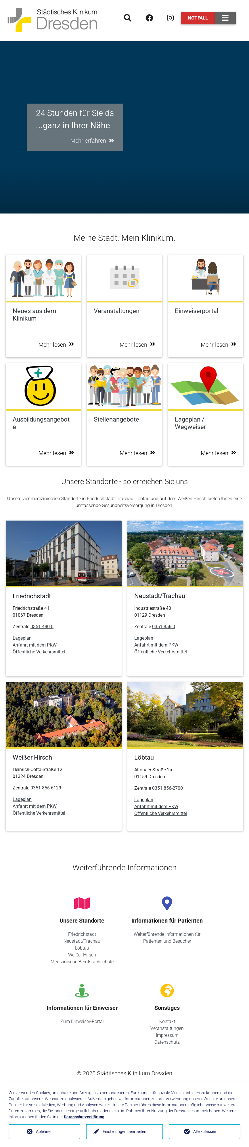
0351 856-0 (163, 626)
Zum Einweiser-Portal (82, 1021)
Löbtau (82, 948)
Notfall (198, 18)
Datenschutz (167, 1042)
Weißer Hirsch (82, 955)
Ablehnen (44, 1131)
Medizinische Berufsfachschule (82, 961)
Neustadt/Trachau (82, 941)
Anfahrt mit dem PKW (35, 645)
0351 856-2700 (167, 788)
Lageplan (22, 638)
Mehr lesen (56, 344)
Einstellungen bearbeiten (124, 1131)
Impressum (167, 1035)
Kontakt (167, 1021)
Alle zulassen (204, 1131)
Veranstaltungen (167, 1028)
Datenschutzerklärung (84, 1117)
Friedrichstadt (82, 934)
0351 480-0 (41, 626)
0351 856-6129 (45, 788)
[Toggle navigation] (225, 18)
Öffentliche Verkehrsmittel (39, 652)
